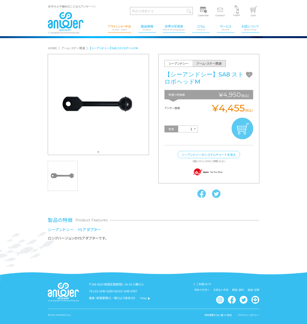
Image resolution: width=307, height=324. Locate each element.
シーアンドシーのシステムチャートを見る (209, 155)
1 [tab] (99, 153)
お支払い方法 (220, 289)
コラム (201, 27)
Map (145, 298)
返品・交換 (253, 289)
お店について (250, 27)
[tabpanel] (98, 104)
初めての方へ (201, 289)
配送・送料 (238, 289)
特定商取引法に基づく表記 (218, 315)
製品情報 (147, 27)
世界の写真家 (174, 27)
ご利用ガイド (203, 284)
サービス (225, 27)
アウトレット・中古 (119, 27)
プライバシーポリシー (248, 315)
